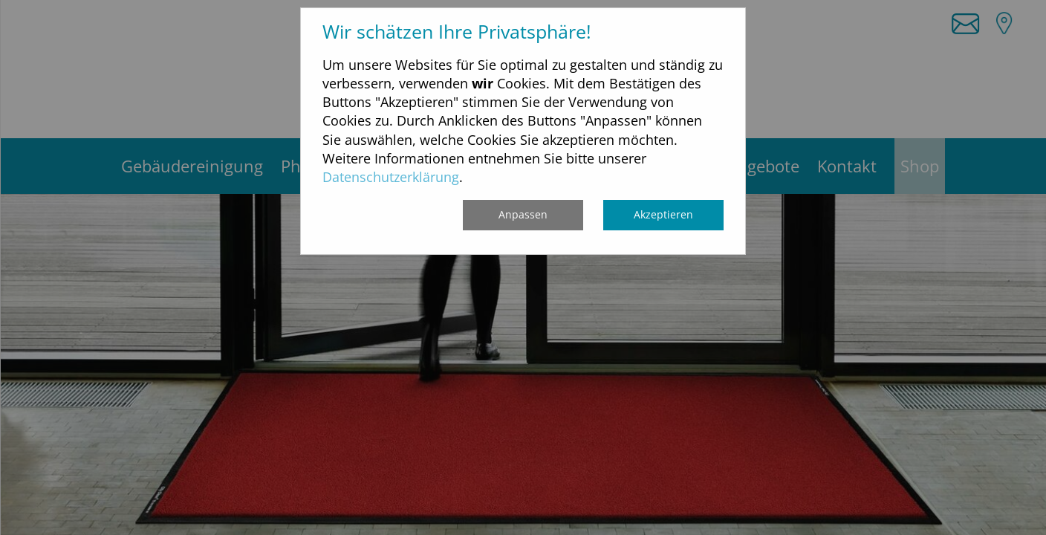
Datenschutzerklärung (390, 177)
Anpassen (523, 214)
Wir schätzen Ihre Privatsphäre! (456, 31)
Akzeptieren (663, 214)
